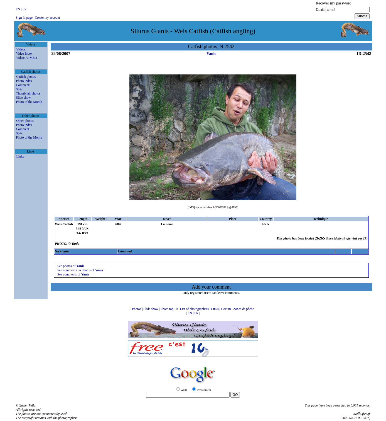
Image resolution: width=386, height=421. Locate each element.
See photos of (70, 266)
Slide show (23, 98)
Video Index (24, 53)
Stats (19, 89)
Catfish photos (26, 77)
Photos (137, 309)
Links (20, 156)
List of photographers (195, 309)
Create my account (47, 18)
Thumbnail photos (28, 93)
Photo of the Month (29, 102)
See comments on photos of (80, 270)
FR (25, 9)
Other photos (25, 121)
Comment (22, 129)
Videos (21, 49)
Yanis (211, 53)
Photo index (24, 81)
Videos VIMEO (26, 58)
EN (18, 9)
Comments (23, 85)
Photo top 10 (169, 309)
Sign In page (24, 18)
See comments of (73, 274)
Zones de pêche (244, 309)
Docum (226, 309)
